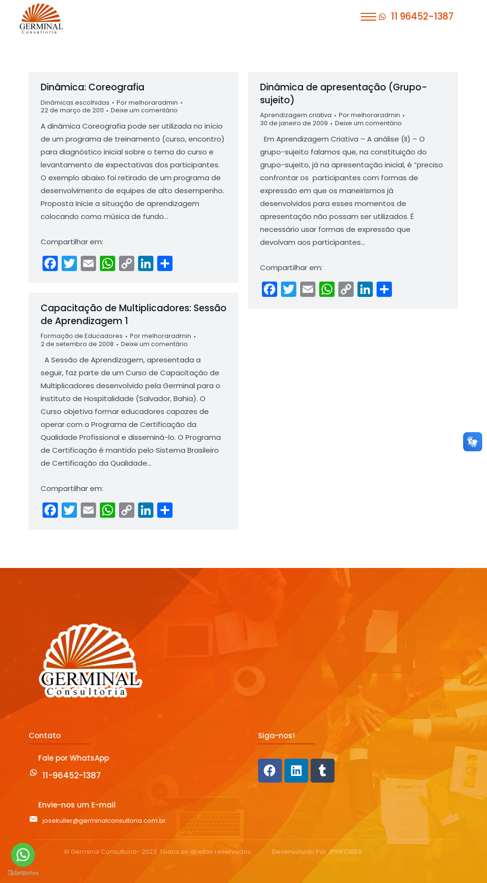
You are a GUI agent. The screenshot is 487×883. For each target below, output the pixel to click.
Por (147, 103)
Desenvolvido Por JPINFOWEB (317, 852)
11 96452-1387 (422, 16)
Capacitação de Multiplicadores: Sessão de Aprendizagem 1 (134, 314)
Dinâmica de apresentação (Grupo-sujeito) (343, 94)
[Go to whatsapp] (23, 855)
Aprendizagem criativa (296, 115)
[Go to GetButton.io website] (23, 873)
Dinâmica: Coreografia (92, 87)
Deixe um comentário (144, 111)
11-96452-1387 (72, 775)
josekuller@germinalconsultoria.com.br (104, 820)
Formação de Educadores (82, 335)
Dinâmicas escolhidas (75, 102)
